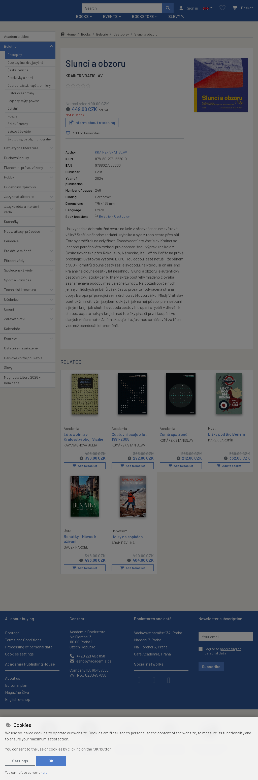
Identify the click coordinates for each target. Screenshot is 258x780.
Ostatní (13, 115)
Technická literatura (20, 296)
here (44, 772)
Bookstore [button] (143, 23)
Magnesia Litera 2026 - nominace (22, 387)
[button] (207, 11)
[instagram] (154, 680)
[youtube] (169, 680)
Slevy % (176, 23)
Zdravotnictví (14, 325)
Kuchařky (11, 228)
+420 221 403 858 (87, 655)
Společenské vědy (18, 277)
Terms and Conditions (23, 639)
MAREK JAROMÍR (220, 447)
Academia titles (16, 43)
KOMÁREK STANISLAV (128, 452)
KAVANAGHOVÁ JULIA (80, 451)
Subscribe (211, 666)
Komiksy (10, 345)
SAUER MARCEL (76, 554)
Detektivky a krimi (20, 84)
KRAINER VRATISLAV (84, 82)
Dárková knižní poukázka (23, 364)
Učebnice (11, 306)
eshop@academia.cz (91, 660)
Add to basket (84, 472)
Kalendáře (12, 335)
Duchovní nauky (16, 164)
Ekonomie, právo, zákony (23, 174)
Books (86, 41)
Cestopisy (15, 61)
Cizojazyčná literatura (21, 155)
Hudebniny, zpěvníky (20, 194)
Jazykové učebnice (19, 203)
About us (12, 678)
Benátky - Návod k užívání (80, 545)
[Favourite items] (222, 11)
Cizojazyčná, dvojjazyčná (25, 69)
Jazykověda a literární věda (21, 216)
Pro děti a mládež (17, 257)
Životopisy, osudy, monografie (29, 146)
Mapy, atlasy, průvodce (22, 238)
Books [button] (82, 23)
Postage (12, 632)
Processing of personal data (28, 646)
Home (68, 41)
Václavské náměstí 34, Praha (158, 632)
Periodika (11, 248)
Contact (77, 618)
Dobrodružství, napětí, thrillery (29, 92)
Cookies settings (19, 653)
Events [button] (110, 23)
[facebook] (139, 680)
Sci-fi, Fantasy (18, 131)
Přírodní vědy (14, 267)
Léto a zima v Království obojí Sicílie (83, 443)
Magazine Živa (17, 692)
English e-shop (17, 699)
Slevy (8, 374)
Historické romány (21, 100)
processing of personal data (223, 651)
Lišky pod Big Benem (226, 440)
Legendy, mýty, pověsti (24, 108)
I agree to (223, 651)
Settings (20, 760)
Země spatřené (173, 440)
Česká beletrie (18, 77)
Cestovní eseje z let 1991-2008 (129, 443)
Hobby (9, 184)
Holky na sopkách (127, 543)
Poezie (12, 123)
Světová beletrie (19, 138)
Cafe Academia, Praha (152, 653)
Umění (9, 316)
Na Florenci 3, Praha (151, 646)
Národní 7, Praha (147, 639)
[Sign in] (188, 11)
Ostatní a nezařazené (21, 355)
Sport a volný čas (17, 287)
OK (51, 760)
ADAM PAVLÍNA (123, 549)
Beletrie (10, 53)
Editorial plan (16, 685)
